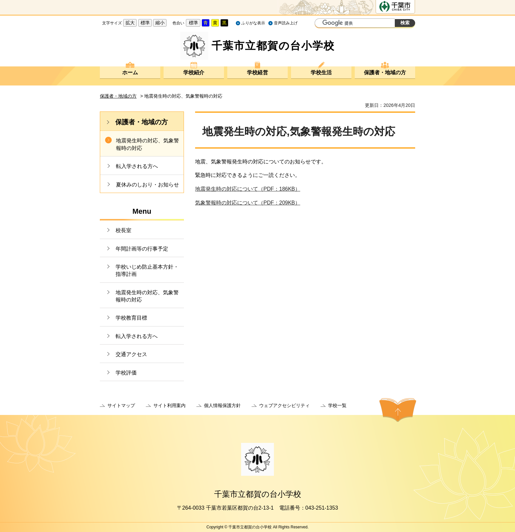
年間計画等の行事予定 (142, 249)
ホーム (130, 72)
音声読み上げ (286, 23)
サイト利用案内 (169, 405)
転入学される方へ (137, 166)
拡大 (130, 22)
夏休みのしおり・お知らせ (147, 184)
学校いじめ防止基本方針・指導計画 (147, 270)
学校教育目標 (131, 318)
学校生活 (321, 72)
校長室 (123, 230)
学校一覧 (337, 405)
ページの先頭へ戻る (397, 410)
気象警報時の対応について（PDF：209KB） (247, 203)
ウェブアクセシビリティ (284, 405)
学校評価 (126, 372)
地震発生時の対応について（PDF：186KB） (247, 189)
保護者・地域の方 (385, 72)
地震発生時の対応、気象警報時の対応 (147, 144)
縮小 (160, 22)
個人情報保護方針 (222, 405)
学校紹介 (193, 72)
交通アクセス (131, 354)
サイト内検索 (320, 23)
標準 (145, 22)
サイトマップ (121, 405)
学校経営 (257, 72)
